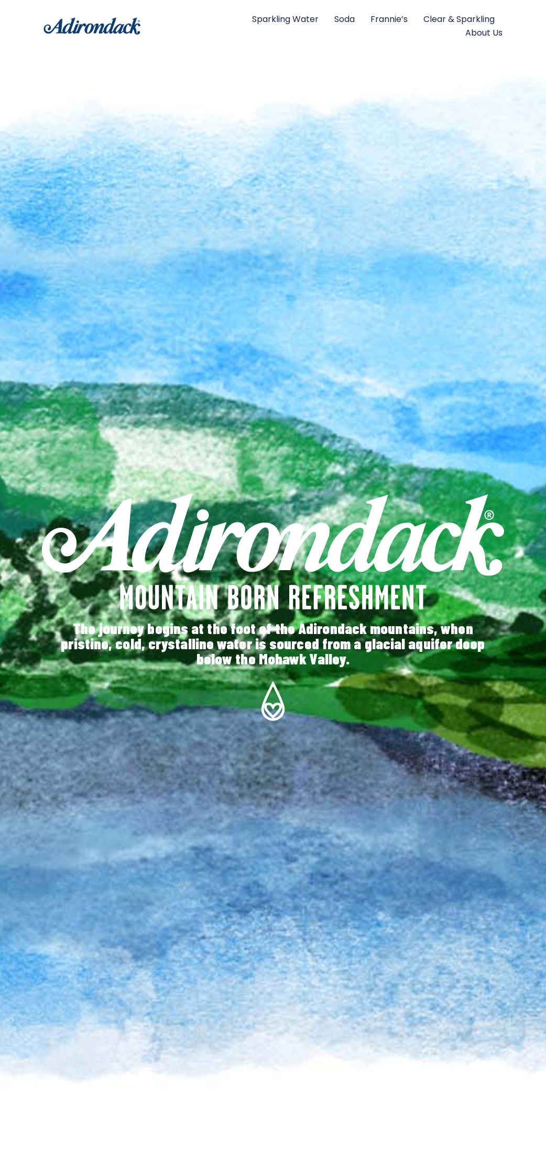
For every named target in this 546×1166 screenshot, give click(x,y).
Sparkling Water (285, 19)
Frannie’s (389, 19)
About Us (484, 33)
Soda (344, 19)
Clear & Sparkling (459, 19)
